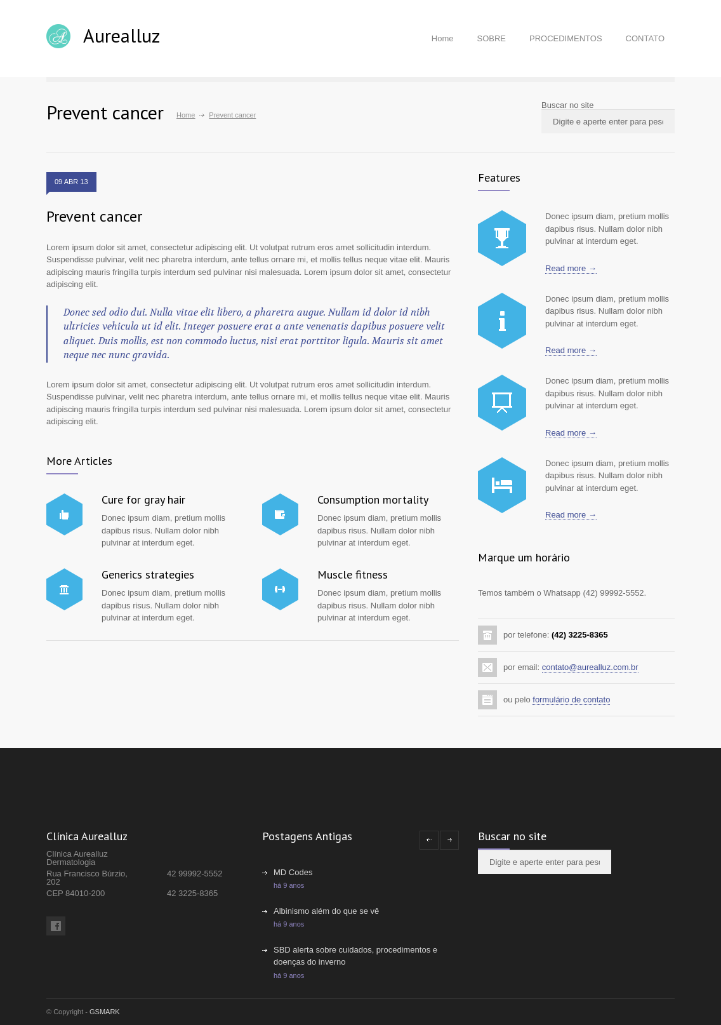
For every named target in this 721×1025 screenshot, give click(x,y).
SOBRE (491, 38)
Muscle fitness (352, 574)
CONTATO (645, 38)
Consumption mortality (372, 499)
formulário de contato (571, 699)
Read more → (571, 268)
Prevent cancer (94, 216)
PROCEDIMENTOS (565, 38)
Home (443, 38)
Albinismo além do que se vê (326, 911)
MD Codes (293, 872)
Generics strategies (148, 574)
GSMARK (104, 1011)
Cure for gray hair (143, 499)
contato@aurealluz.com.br (590, 667)
